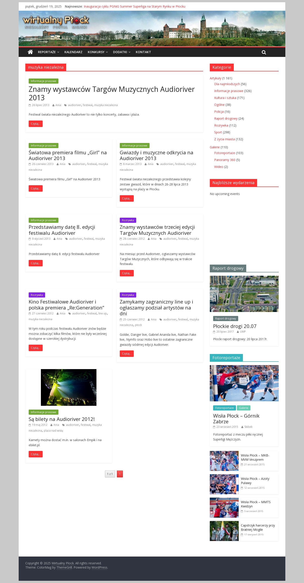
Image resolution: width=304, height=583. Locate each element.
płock (138, 325)
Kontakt (143, 52)
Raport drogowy (226, 118)
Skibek (248, 427)
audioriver (74, 105)
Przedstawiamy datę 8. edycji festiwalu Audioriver (62, 229)
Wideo (218, 167)
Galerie (215, 147)
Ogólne (219, 105)
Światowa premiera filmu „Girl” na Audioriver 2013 (68, 155)
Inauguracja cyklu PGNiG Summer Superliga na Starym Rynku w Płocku (134, 6)
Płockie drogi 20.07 (235, 326)
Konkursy (96, 52)
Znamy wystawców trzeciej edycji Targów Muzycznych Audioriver (157, 229)
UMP (243, 332)
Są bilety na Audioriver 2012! (62, 419)
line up (102, 313)
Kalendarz (73, 52)
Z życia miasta (224, 139)
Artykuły (215, 78)
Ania (58, 105)
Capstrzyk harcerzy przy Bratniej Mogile (258, 527)
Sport (218, 132)
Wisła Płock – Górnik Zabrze (236, 418)
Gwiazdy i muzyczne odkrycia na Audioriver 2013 (156, 155)
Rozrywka (128, 220)
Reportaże (47, 52)
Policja (219, 111)
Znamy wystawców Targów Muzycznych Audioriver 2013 (112, 93)
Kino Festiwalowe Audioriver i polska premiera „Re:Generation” (66, 304)
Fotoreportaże (224, 153)
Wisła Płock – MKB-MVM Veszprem (255, 457)
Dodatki (120, 52)
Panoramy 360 (224, 160)
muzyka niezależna (106, 105)
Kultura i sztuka (225, 98)
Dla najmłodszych (227, 84)
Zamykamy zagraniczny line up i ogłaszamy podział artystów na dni (156, 307)
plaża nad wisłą (53, 430)
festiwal (87, 105)
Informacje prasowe (43, 81)
